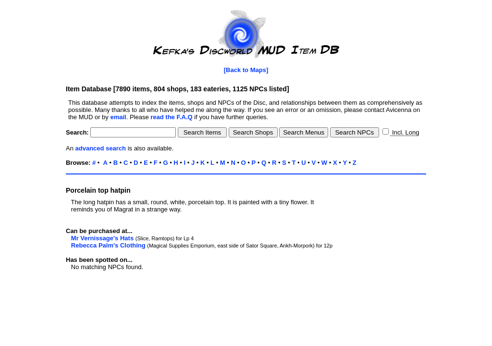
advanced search (100, 148)
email (118, 117)
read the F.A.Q (171, 117)
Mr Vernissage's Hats (102, 238)
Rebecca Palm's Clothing (108, 245)
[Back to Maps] (246, 70)
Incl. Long (404, 132)
